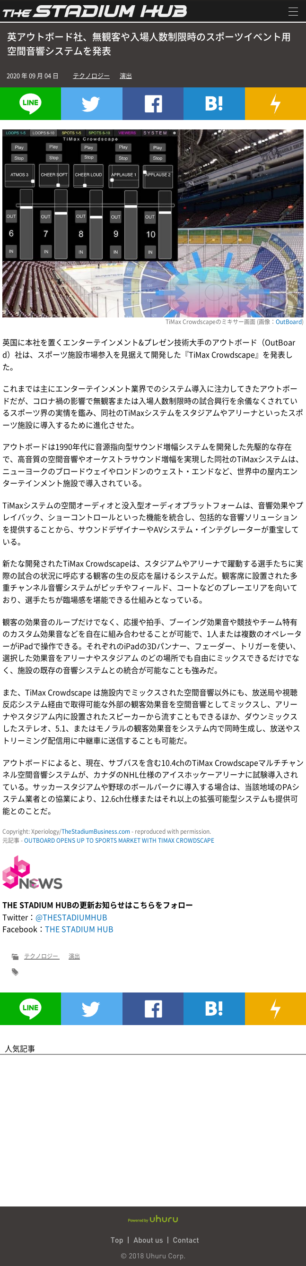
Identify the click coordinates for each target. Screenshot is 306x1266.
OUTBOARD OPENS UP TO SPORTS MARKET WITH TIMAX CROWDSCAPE (119, 840)
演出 (126, 75)
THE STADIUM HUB (79, 928)
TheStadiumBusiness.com (95, 831)
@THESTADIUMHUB (71, 917)
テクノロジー (91, 75)
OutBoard (289, 321)
